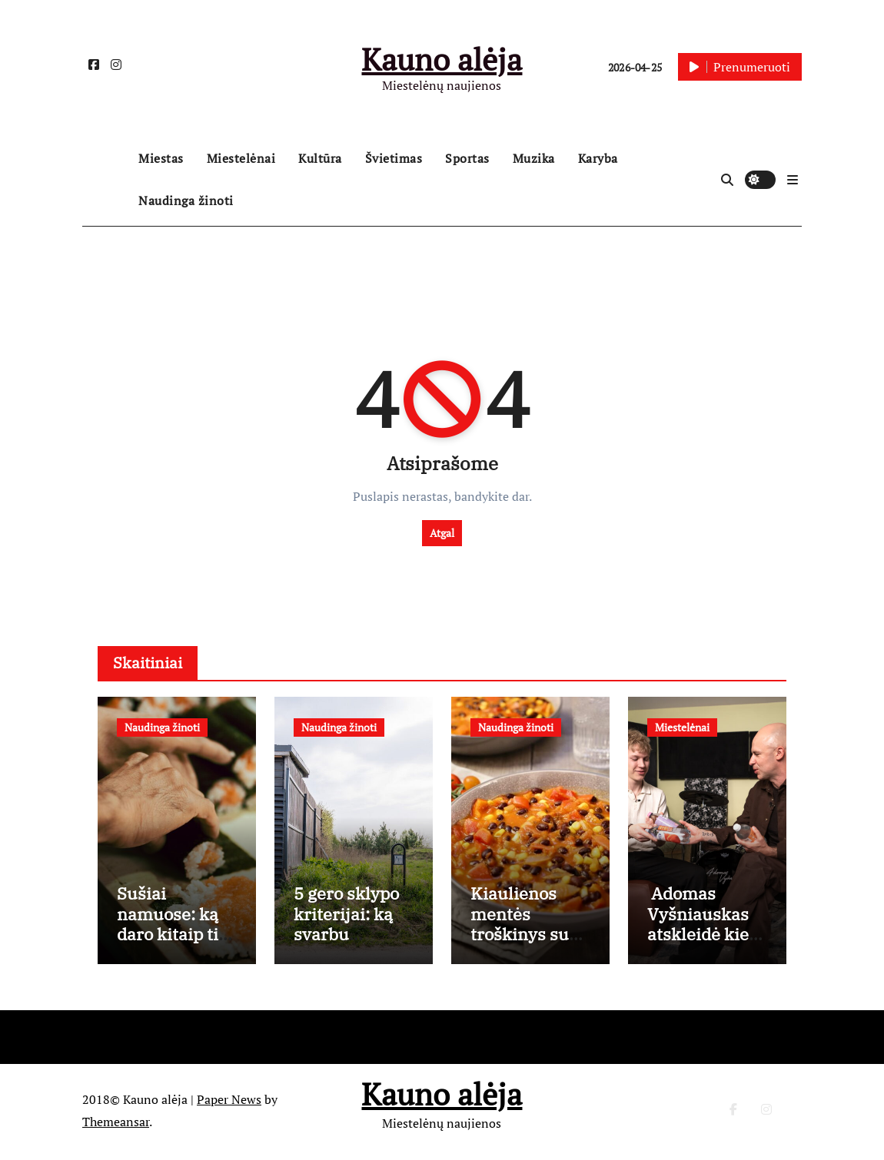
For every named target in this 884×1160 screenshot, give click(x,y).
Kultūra (320, 158)
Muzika (534, 158)
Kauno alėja (441, 58)
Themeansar (115, 1123)
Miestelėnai (241, 158)
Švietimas (394, 158)
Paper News (229, 1101)
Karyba (598, 158)
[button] (792, 180)
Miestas (161, 158)
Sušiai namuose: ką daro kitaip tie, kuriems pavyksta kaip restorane (174, 946)
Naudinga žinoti (186, 200)
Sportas (467, 158)
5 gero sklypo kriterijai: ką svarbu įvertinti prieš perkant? (349, 936)
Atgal (442, 532)
